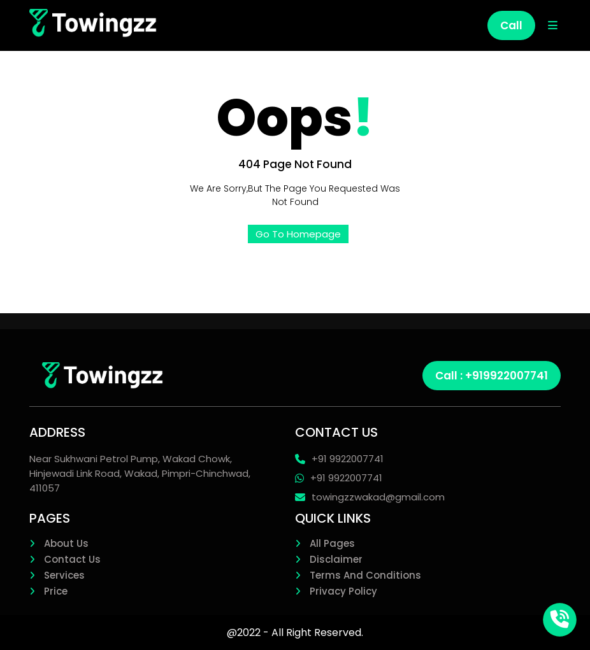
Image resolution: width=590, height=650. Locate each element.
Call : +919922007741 (491, 375)
